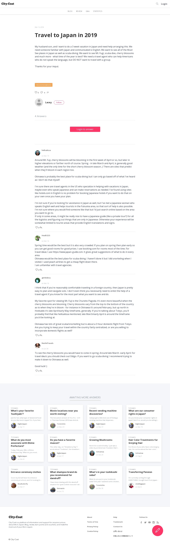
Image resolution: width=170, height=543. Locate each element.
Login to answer (85, 129)
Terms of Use (92, 521)
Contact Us (117, 526)
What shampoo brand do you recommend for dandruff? (63, 474)
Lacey (48, 102)
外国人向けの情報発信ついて (123, 535)
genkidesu (46, 277)
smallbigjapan (140, 483)
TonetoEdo (61, 423)
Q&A (87, 11)
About (89, 517)
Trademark (118, 521)
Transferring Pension (140, 471)
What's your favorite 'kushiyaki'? (22, 412)
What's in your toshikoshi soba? (103, 473)
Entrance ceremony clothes (26, 471)
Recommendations (43, 85)
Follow (59, 102)
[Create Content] (157, 530)
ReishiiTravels (47, 343)
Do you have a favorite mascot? (62, 441)
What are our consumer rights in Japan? (141, 412)
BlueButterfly (23, 483)
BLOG (70, 11)
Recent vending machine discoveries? (103, 412)
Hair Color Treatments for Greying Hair (143, 441)
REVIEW (79, 11)
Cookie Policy (92, 531)
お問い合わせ (117, 531)
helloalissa (46, 150)
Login (164, 3)
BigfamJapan (22, 423)
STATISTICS (97, 11)
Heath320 (46, 235)
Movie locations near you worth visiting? (64, 412)
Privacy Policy (92, 526)
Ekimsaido (61, 488)
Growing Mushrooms (100, 439)
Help (115, 517)
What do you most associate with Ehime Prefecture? (22, 442)
